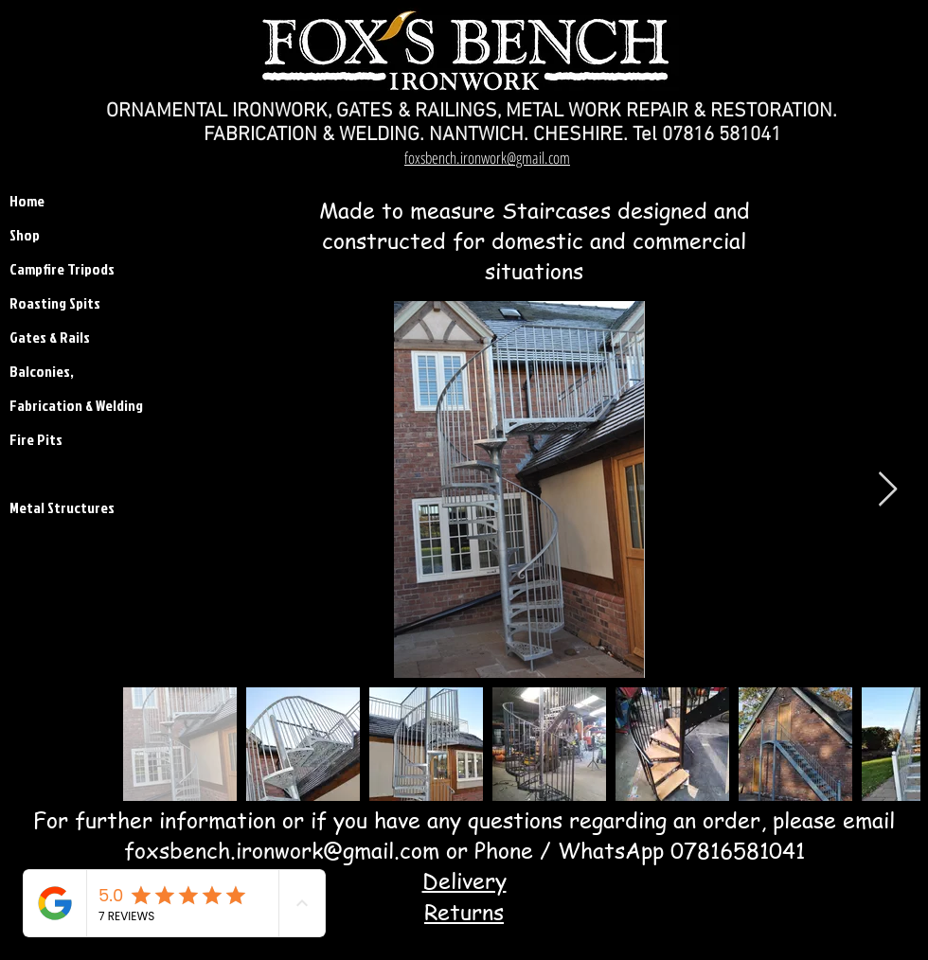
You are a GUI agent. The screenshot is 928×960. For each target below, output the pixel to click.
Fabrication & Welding (56, 405)
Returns (464, 912)
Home (27, 200)
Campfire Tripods (56, 268)
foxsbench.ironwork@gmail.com (281, 850)
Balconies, (41, 371)
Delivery (464, 881)
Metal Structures (56, 507)
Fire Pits (35, 439)
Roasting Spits (54, 303)
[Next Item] (888, 489)
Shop (24, 234)
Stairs (27, 473)
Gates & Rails (49, 337)
